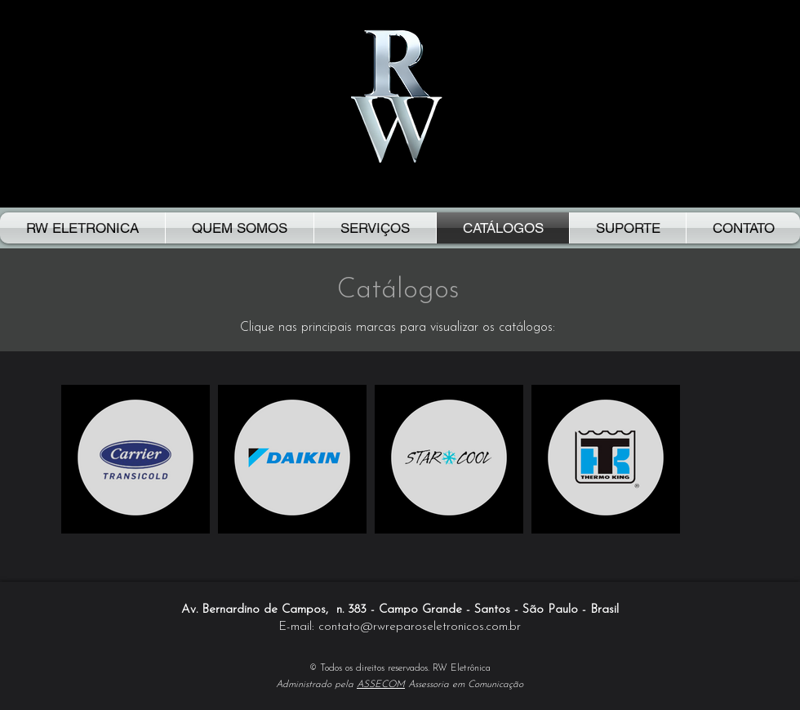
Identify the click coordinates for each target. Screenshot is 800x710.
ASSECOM (381, 685)
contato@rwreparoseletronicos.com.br (419, 627)
